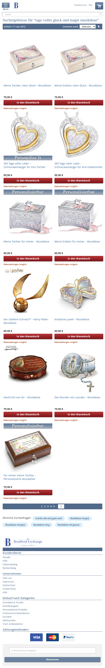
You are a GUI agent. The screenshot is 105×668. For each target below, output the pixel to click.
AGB (5, 592)
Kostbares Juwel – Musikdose (71, 319)
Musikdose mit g (41, 524)
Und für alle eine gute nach (48, 518)
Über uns (7, 578)
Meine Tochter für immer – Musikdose (26, 241)
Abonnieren (52, 659)
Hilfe (5, 560)
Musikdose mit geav (15, 524)
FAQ (90, 5)
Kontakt (6, 557)
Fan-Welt (7, 616)
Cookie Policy (9, 588)
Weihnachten (9, 620)
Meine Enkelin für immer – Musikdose (77, 241)
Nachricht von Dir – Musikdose (22, 397)
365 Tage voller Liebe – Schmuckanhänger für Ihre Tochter (25, 165)
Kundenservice (80, 5)
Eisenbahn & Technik (13, 602)
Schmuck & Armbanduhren (16, 613)
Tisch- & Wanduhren (13, 623)
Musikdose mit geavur (69, 524)
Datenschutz (9, 585)
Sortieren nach (70, 26)
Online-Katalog (10, 564)
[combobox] (52, 14)
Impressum (8, 581)
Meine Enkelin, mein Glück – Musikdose (78, 85)
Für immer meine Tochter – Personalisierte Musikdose (20, 477)
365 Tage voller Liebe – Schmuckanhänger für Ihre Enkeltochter (78, 165)
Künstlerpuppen (10, 606)
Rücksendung (9, 567)
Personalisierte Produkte (15, 609)
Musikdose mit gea (79, 518)
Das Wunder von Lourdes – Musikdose (77, 397)
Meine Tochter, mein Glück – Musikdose (27, 85)
